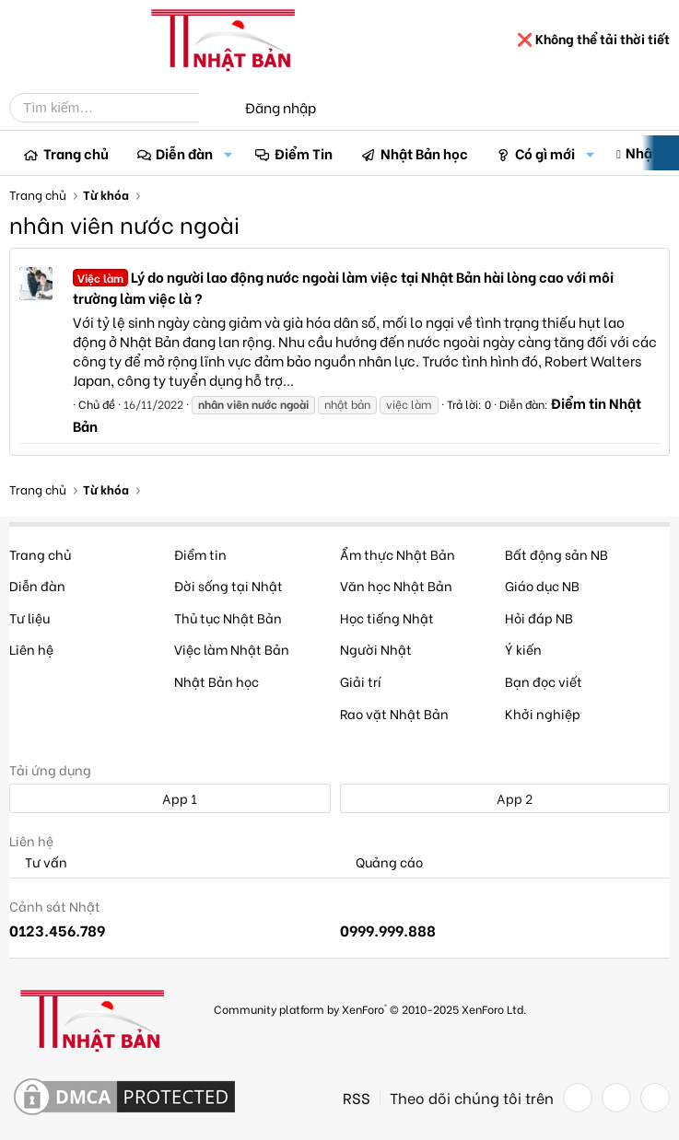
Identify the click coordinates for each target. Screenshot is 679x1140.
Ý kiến (523, 648)
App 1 (169, 798)
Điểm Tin (304, 153)
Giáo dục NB (542, 585)
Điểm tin (200, 554)
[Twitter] (616, 1097)
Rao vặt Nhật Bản (394, 713)
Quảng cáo (381, 862)
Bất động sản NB (556, 554)
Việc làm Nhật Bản (231, 648)
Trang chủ (76, 153)
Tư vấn (38, 862)
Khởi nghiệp (542, 713)
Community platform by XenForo (370, 1009)
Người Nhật (376, 648)
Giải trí (360, 681)
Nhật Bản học (424, 153)
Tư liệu (29, 617)
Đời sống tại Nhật (228, 585)
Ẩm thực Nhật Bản (397, 554)
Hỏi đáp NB (539, 617)
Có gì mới (545, 153)
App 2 (504, 798)
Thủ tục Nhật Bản (228, 617)
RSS (356, 1097)
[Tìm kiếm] (118, 107)
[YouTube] (655, 1097)
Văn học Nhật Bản (396, 585)
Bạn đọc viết (543, 681)
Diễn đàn (184, 153)
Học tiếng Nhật (387, 617)
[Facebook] (577, 1097)
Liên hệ (31, 648)
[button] (227, 153)
